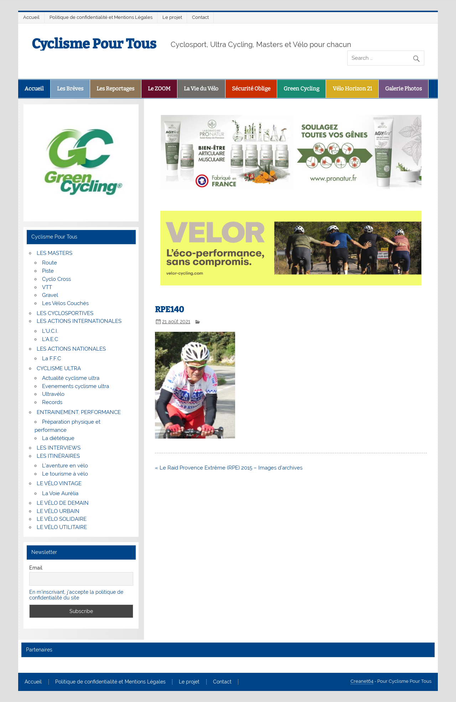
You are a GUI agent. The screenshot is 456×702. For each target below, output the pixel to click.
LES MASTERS (54, 253)
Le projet (172, 17)
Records (52, 402)
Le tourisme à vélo (65, 474)
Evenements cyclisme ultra (75, 386)
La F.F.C (51, 358)
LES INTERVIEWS (59, 448)
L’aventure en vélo (65, 465)
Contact (200, 17)
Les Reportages (115, 88)
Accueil (31, 17)
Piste (48, 271)
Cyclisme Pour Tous (94, 44)
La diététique (58, 438)
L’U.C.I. (50, 331)
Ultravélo (53, 394)
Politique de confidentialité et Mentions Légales (101, 17)
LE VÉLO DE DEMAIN (63, 503)
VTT (47, 287)
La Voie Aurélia (60, 493)
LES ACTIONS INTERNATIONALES (79, 321)
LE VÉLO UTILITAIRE (62, 527)
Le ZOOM (159, 88)
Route (49, 263)
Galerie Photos (403, 88)
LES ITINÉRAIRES (58, 456)
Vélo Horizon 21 (352, 88)
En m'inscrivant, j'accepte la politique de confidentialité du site (76, 595)
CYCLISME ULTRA (59, 368)
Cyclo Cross (56, 279)
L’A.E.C (50, 339)
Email (35, 568)
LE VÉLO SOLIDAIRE (62, 519)
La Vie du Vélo (201, 88)
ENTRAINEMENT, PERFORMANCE (79, 412)
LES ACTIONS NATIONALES (71, 349)
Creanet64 (362, 681)
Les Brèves (70, 88)
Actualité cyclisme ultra (70, 378)
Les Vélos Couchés (65, 303)
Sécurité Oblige (251, 88)
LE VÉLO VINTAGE (59, 483)
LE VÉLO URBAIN (58, 511)
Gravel (50, 295)
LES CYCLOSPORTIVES (65, 313)
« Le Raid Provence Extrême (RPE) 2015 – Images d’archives (228, 468)
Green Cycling (301, 88)
